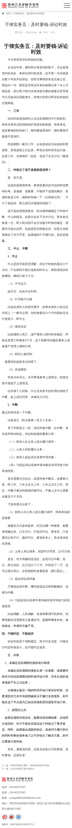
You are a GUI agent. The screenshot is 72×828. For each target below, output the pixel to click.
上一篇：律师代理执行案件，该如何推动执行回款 (26, 765)
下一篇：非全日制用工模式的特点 (18, 769)
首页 (8, 13)
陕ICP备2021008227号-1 (22, 824)
